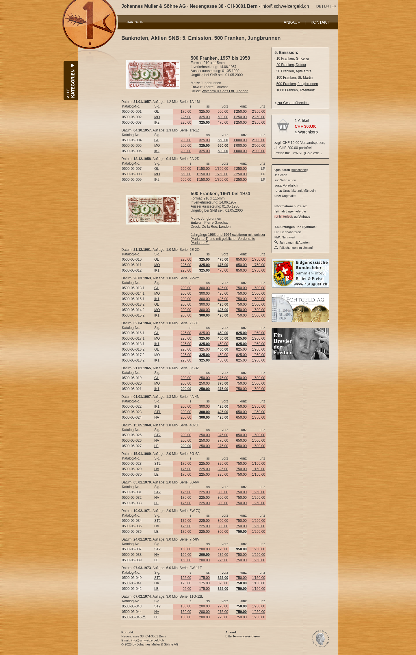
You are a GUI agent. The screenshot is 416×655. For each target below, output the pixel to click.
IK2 (156, 123)
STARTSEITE (134, 22)
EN (326, 6)
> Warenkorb (306, 132)
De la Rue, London (216, 227)
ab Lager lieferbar (293, 211)
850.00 (241, 259)
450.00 (223, 344)
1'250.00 (240, 112)
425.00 (223, 288)
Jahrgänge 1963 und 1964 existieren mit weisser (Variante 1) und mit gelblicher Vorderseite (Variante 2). (228, 239)
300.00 (204, 288)
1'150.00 (203, 169)
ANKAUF (292, 22)
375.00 (223, 378)
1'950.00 (258, 333)
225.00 (186, 117)
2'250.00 (258, 112)
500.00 (223, 112)
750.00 (241, 288)
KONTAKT (320, 22)
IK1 (156, 270)
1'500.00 (258, 288)
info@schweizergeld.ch (285, 6)
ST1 (157, 412)
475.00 (223, 123)
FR (334, 6)
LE (156, 446)
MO (157, 117)
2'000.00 (258, 140)
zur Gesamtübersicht (293, 103)
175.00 (186, 112)
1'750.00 (221, 169)
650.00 (186, 169)
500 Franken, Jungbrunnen (297, 84)
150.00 (186, 549)
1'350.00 (258, 406)
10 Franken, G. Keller (292, 59)
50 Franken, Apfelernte (293, 71)
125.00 (186, 578)
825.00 (241, 349)
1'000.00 (240, 140)
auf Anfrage (302, 216)
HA (156, 417)
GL (156, 112)
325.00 (204, 112)
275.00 (223, 549)
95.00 (187, 589)
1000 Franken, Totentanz (295, 90)
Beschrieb (299, 170)
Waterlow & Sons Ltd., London (225, 91)
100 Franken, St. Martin (294, 78)
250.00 (204, 378)
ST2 (157, 435)
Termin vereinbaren (246, 636)
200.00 (186, 140)
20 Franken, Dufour (291, 65)
